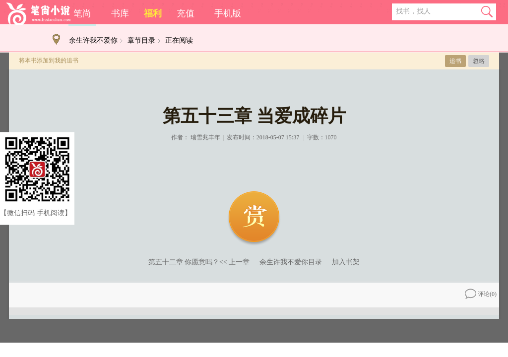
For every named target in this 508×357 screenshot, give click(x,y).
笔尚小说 (38, 13)
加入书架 (346, 262)
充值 (185, 13)
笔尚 (82, 13)
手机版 (227, 13)
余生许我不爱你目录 (290, 262)
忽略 (479, 61)
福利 (153, 13)
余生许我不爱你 (93, 40)
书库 (120, 13)
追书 (455, 61)
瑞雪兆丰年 (205, 137)
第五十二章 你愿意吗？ (184, 262)
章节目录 (141, 40)
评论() (481, 294)
